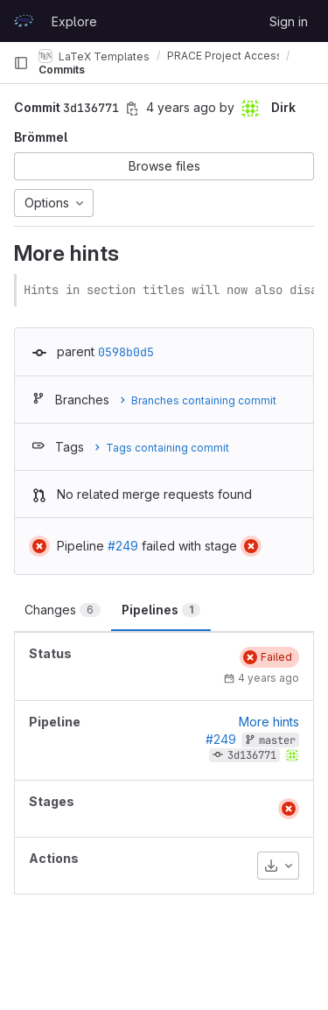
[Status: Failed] (39, 546)
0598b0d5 (126, 352)
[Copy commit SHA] (132, 108)
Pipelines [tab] (161, 609)
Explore (74, 21)
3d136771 (251, 755)
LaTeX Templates (94, 56)
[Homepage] (24, 21)
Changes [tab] (62, 609)
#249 (123, 545)
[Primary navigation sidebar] (21, 63)
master (277, 740)
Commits (61, 69)
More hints (269, 721)
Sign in (288, 21)
